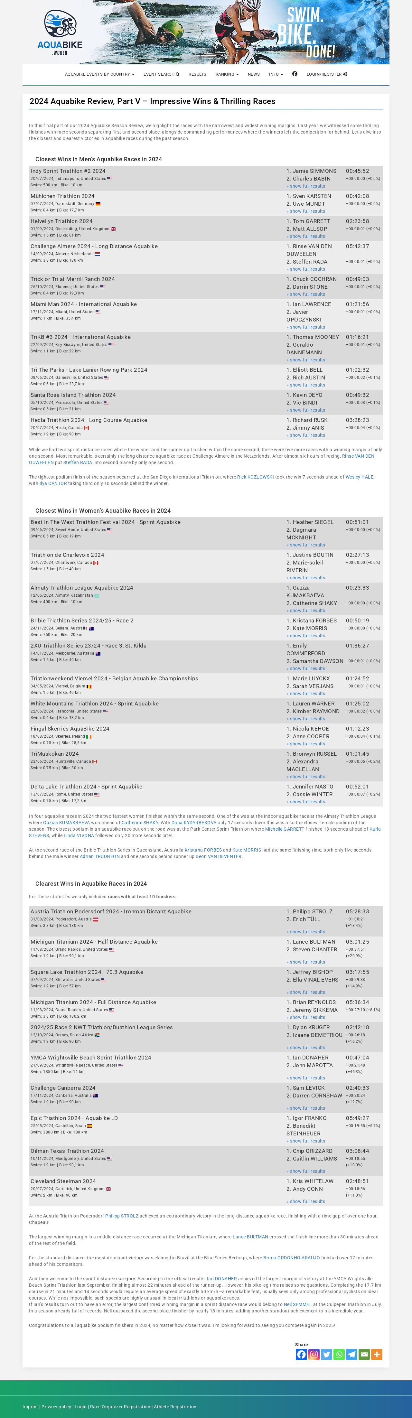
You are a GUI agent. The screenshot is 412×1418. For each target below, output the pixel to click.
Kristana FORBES (203, 850)
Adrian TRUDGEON (100, 856)
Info (276, 74)
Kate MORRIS (246, 850)
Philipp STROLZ (121, 1215)
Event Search (162, 74)
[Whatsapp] (339, 1354)
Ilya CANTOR (53, 483)
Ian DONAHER (222, 1278)
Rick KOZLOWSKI (255, 477)
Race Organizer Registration (120, 1406)
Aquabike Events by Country (100, 74)
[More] (376, 1354)
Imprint (30, 1406)
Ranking (227, 74)
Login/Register (327, 74)
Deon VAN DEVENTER (219, 856)
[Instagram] (314, 1354)
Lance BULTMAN (250, 1236)
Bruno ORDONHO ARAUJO (291, 1257)
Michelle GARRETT (284, 829)
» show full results (305, 186)
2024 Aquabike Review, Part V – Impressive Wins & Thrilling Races (153, 101)
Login (81, 1406)
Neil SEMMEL (298, 1304)
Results (198, 74)
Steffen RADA (77, 462)
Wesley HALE (360, 477)
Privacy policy (56, 1406)
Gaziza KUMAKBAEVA (66, 822)
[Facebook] (301, 1354)
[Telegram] (351, 1354)
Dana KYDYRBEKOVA (194, 822)
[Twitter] (326, 1354)
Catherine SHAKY (140, 822)
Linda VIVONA (79, 835)
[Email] (364, 1354)
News (254, 74)
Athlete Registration (175, 1406)
